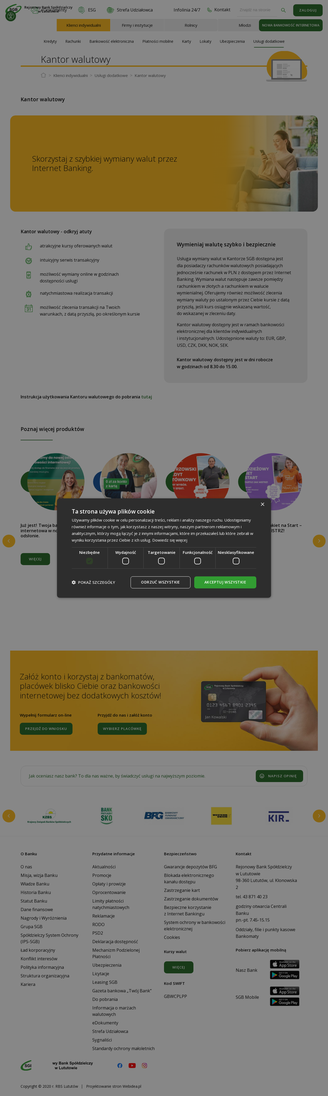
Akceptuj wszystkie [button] (225, 582)
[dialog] (164, 548)
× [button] (262, 505)
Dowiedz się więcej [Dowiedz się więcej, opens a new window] (169, 540)
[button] (93, 582)
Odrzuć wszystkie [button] (160, 582)
